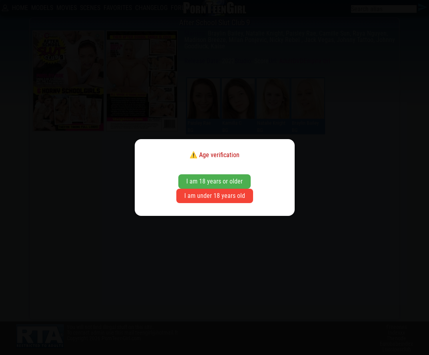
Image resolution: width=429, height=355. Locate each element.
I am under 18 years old (214, 195)
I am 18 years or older (214, 181)
